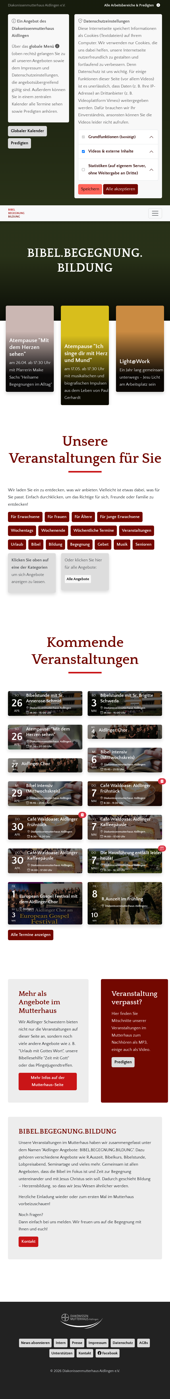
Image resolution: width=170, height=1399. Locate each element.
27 (15, 765)
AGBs (143, 1343)
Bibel (36, 544)
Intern (61, 1343)
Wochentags (22, 530)
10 (94, 915)
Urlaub (17, 544)
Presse (77, 1343)
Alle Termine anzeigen (30, 934)
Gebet (103, 544)
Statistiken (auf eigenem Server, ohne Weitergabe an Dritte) (117, 169)
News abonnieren (35, 1343)
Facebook (108, 1353)
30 (18, 827)
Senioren (143, 544)
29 (17, 793)
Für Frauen (57, 517)
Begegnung (80, 544)
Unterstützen (61, 1353)
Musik (122, 544)
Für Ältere (83, 517)
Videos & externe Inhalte (110, 151)
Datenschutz (123, 1343)
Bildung (55, 544)
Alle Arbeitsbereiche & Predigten (132, 5)
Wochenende (53, 530)
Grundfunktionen (112, 137)
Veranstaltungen (136, 530)
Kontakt (28, 1241)
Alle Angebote (78, 579)
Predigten (19, 143)
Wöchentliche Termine (93, 530)
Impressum (97, 1343)
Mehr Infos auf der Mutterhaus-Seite (48, 1081)
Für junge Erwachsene (120, 517)
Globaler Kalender (27, 131)
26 (17, 703)
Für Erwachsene (25, 517)
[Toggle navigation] (155, 213)
